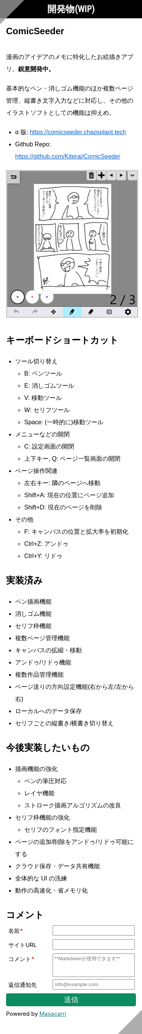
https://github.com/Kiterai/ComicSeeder (67, 156)
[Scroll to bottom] (130, 1022)
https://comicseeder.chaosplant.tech (78, 132)
